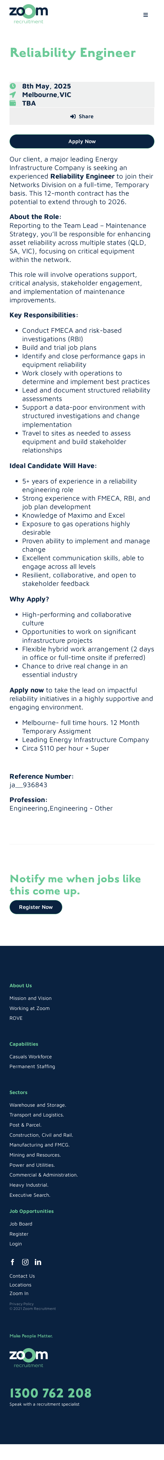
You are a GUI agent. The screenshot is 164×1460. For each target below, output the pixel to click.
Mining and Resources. (35, 1155)
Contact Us (22, 1276)
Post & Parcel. (25, 1125)
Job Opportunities (31, 1211)
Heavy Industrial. (28, 1185)
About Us (20, 985)
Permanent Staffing (32, 1066)
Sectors (18, 1092)
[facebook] (12, 1262)
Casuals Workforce (30, 1056)
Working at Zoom (29, 1008)
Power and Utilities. (32, 1165)
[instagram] (25, 1262)
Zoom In (18, 1293)
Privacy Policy (21, 1303)
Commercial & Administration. (43, 1174)
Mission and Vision (30, 998)
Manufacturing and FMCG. (39, 1144)
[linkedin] (38, 1262)
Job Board (20, 1223)
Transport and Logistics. (36, 1114)
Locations (20, 1284)
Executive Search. (29, 1195)
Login (15, 1243)
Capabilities (23, 1044)
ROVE (15, 1018)
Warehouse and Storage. (37, 1105)
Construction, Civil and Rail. (41, 1135)
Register (18, 1234)
